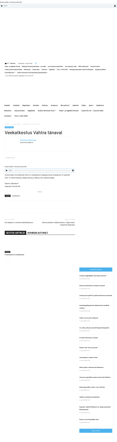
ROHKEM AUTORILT (38, 233)
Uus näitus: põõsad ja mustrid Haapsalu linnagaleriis (94, 328)
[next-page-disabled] (9, 259)
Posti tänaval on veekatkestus (14, 255)
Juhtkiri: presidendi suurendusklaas (89, 397)
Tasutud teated (16, 124)
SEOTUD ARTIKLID (15, 233)
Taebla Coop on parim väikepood (88, 318)
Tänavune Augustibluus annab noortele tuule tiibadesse (95, 377)
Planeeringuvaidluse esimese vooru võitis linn (92, 387)
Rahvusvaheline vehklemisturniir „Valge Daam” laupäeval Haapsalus (58, 224)
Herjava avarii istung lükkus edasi (89, 419)
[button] (36, 63)
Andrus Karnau (28, 140)
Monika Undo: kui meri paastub (88, 347)
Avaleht (7, 124)
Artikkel (7, 252)
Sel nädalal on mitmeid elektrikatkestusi (19, 223)
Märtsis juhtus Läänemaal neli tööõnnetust (91, 367)
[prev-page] (6, 259)
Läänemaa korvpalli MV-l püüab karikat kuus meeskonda (95, 295)
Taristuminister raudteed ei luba (88, 357)
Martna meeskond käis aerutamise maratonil (92, 285)
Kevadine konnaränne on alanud (88, 337)
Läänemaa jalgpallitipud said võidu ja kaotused (92, 275)
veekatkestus (16, 196)
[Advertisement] (98, 220)
